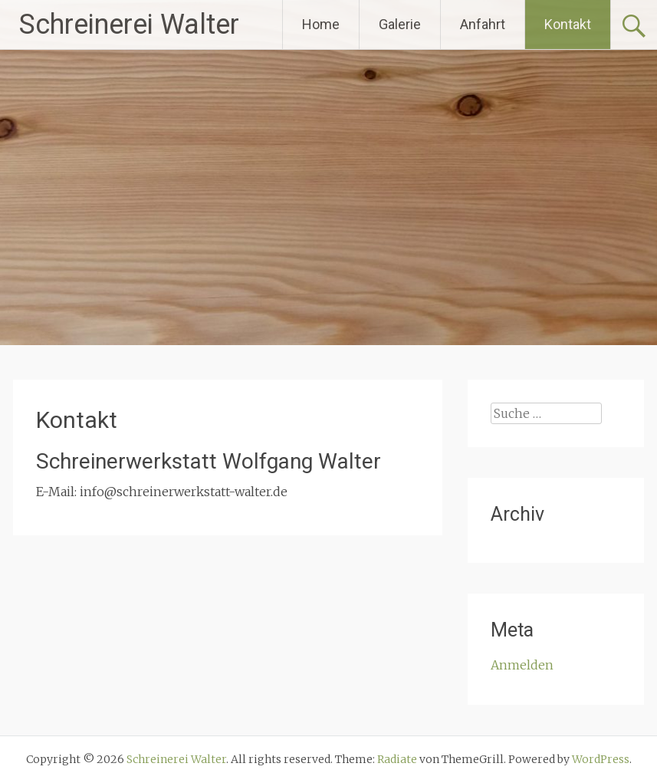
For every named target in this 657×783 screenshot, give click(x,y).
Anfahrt (482, 24)
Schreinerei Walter (129, 24)
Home (321, 24)
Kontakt (567, 24)
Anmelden (522, 665)
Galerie (400, 24)
